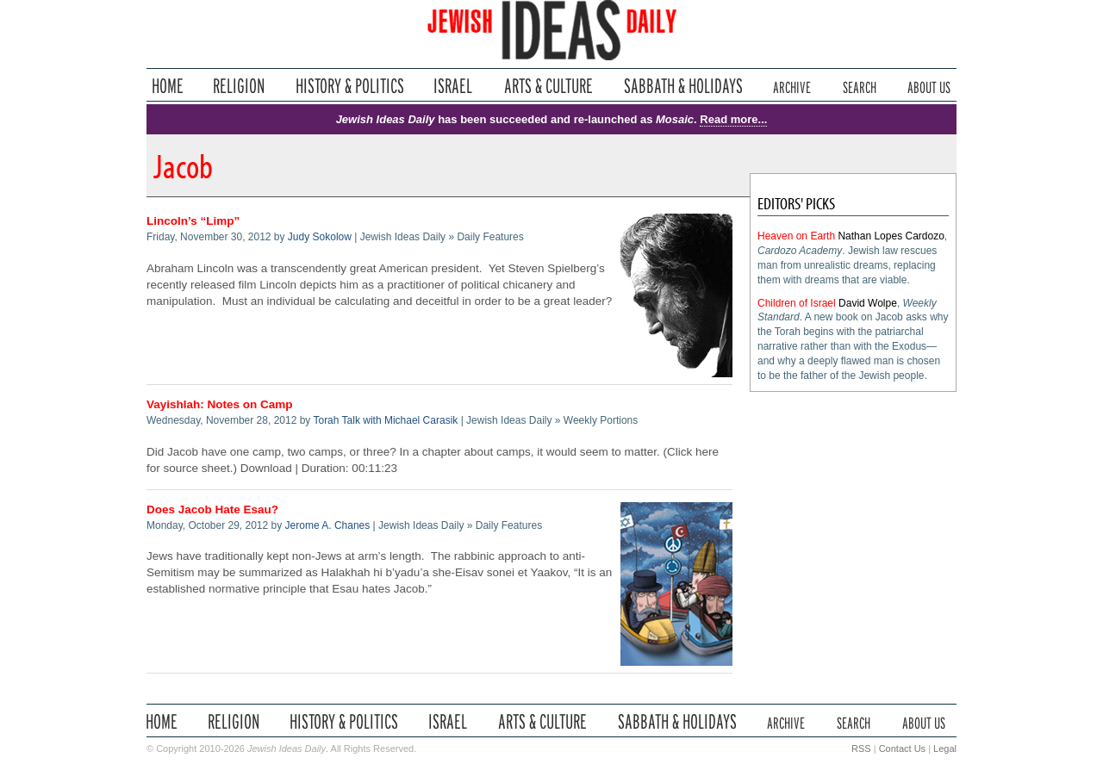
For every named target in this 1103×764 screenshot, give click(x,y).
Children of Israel (796, 303)
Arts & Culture (548, 85)
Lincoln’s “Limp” (193, 220)
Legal (945, 748)
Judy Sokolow (320, 237)
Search (859, 85)
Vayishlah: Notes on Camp (219, 404)
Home (168, 85)
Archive (792, 85)
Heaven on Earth (796, 236)
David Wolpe (867, 303)
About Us (928, 85)
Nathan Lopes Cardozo (891, 236)
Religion (239, 85)
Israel (453, 85)
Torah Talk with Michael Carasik (385, 420)
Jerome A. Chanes (328, 525)
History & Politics (349, 85)
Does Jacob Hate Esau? (212, 509)
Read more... (733, 119)
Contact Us (902, 748)
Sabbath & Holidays (683, 85)
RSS (861, 748)
